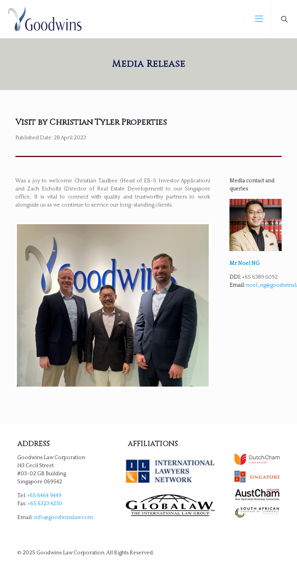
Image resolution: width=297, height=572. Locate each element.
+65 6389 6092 (260, 277)
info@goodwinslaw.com (63, 517)
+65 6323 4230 (45, 504)
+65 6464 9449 (44, 496)
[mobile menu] (259, 19)
